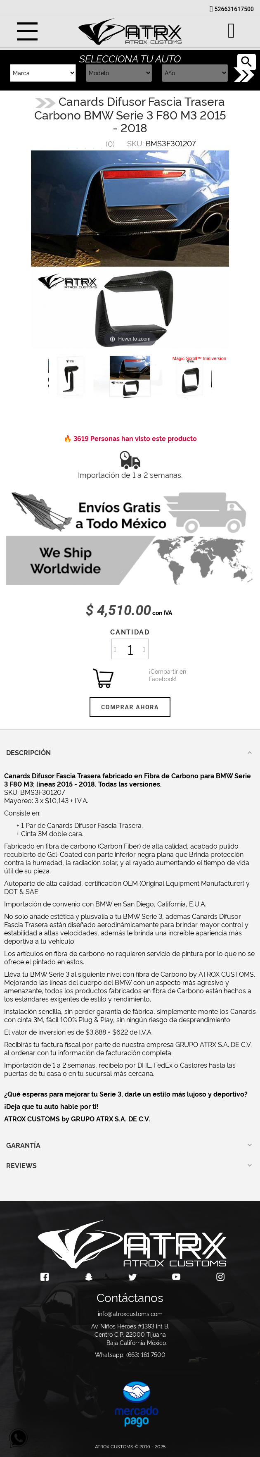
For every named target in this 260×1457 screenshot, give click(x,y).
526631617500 (234, 9)
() (110, 143)
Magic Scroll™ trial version (199, 358)
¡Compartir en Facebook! (159, 675)
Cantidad (129, 631)
